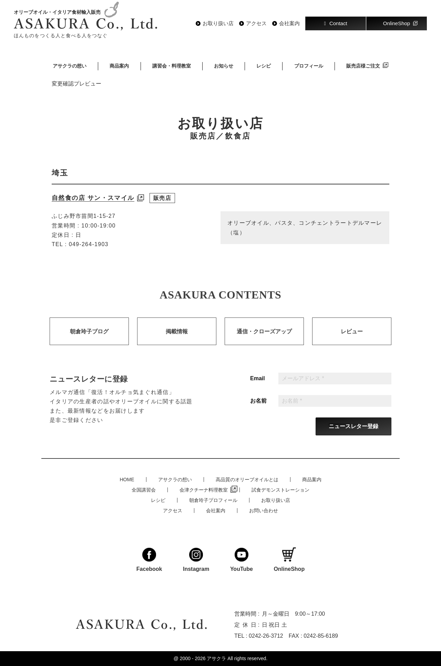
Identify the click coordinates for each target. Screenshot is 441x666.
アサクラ (216, 658)
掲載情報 (177, 339)
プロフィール (308, 66)
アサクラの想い (69, 66)
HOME (127, 479)
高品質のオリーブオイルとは (247, 479)
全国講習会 (144, 489)
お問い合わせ (263, 510)
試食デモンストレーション (280, 489)
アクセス (256, 23)
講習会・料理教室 (171, 66)
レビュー (352, 339)
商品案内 (119, 66)
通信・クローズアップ (264, 339)
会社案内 (289, 23)
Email (257, 386)
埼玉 (60, 173)
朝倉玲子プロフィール (213, 500)
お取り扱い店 (218, 23)
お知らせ (223, 66)
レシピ (263, 66)
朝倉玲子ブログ (89, 339)
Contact (335, 23)
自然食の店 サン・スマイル (93, 197)
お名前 (258, 408)
